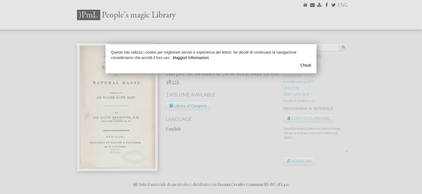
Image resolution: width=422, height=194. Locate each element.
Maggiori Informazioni (191, 58)
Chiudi (305, 65)
